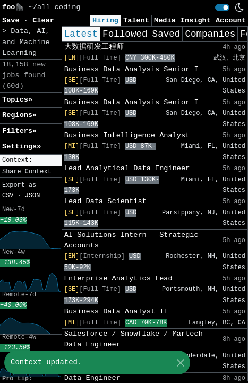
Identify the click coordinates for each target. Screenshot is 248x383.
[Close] (180, 362)
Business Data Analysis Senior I (131, 69)
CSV (7, 195)
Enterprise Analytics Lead (118, 278)
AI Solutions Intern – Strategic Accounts (131, 240)
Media (165, 20)
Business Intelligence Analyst (127, 135)
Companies (210, 34)
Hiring (105, 20)
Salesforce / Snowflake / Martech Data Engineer (133, 339)
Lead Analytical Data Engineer (127, 168)
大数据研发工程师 (94, 47)
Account (231, 20)
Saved (166, 34)
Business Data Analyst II (116, 311)
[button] (31, 160)
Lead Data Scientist (105, 201)
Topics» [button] (17, 100)
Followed (124, 34)
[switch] (222, 7)
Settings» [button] (21, 147)
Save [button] (13, 20)
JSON (32, 195)
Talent (136, 20)
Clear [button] (43, 20)
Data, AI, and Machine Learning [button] (26, 42)
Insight (196, 20)
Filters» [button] (19, 131)
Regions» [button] (19, 115)
